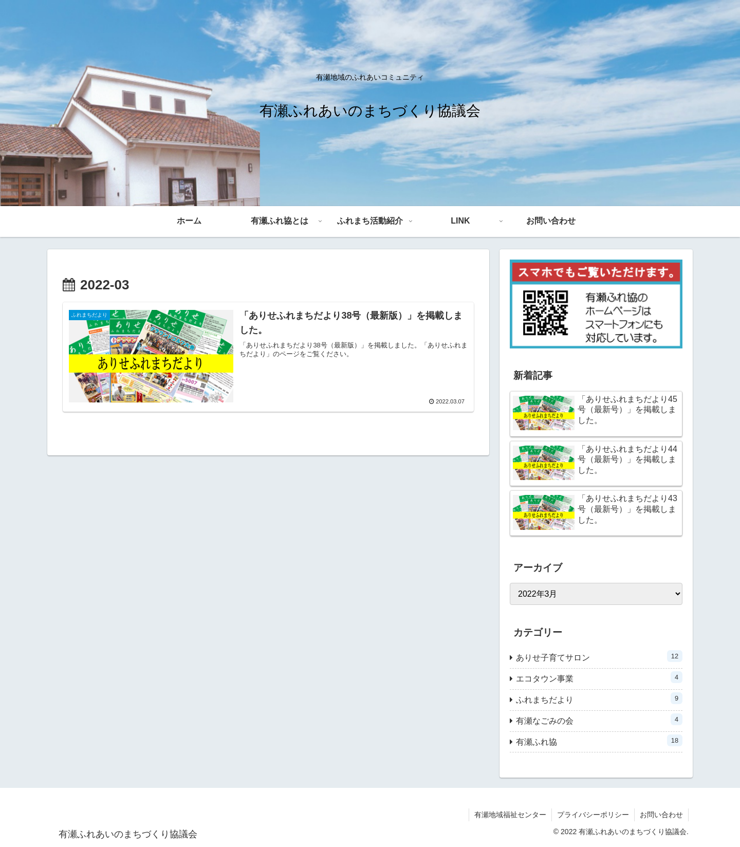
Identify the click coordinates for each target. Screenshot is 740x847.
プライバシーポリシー (593, 815)
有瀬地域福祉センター (510, 815)
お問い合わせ (661, 815)
